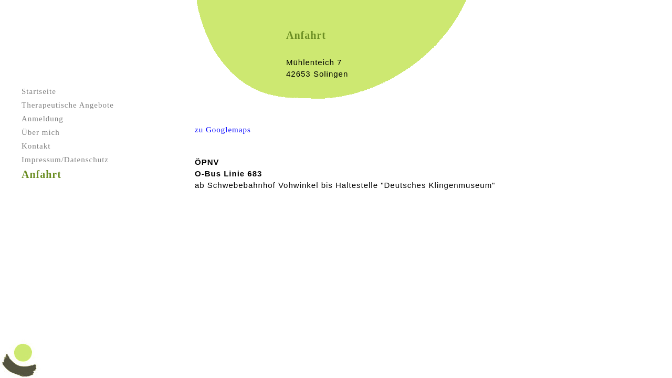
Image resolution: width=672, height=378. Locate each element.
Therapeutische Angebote (68, 105)
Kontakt (36, 146)
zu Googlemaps (223, 129)
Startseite (39, 91)
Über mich (41, 132)
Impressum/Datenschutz (65, 159)
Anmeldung (43, 118)
